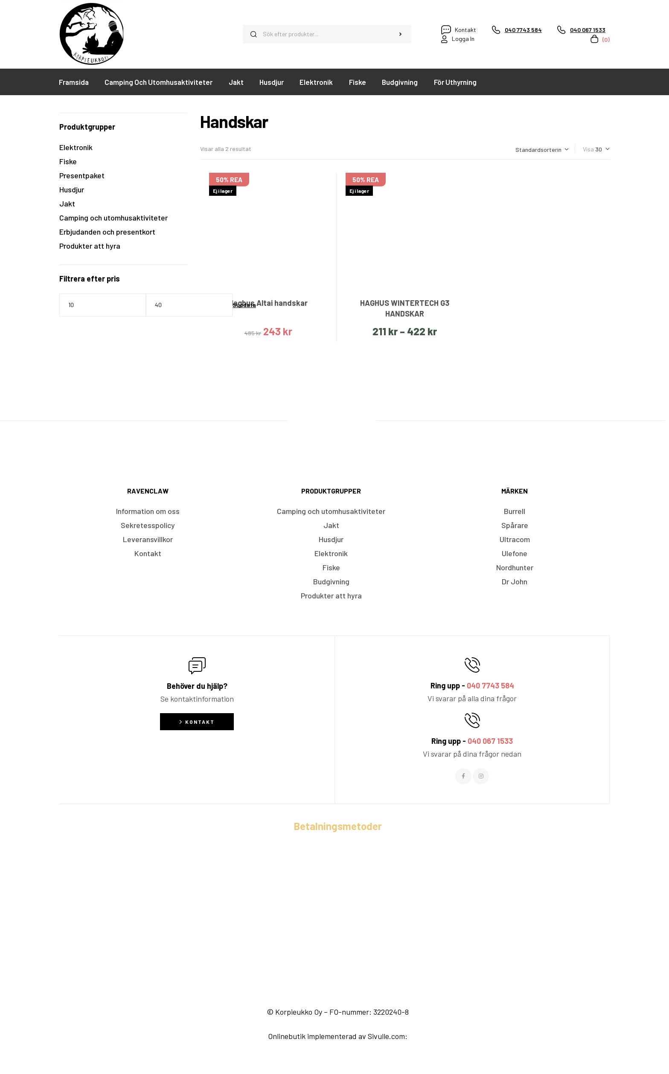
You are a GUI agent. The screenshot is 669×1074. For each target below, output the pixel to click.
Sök (400, 34)
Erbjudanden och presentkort (107, 231)
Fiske (68, 161)
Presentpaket (82, 175)
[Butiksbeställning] (542, 149)
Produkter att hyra (89, 245)
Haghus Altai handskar (268, 303)
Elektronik (76, 147)
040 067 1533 (490, 741)
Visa (588, 149)
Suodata (244, 304)
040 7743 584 (490, 685)
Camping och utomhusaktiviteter (113, 217)
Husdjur (71, 189)
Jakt (67, 203)
